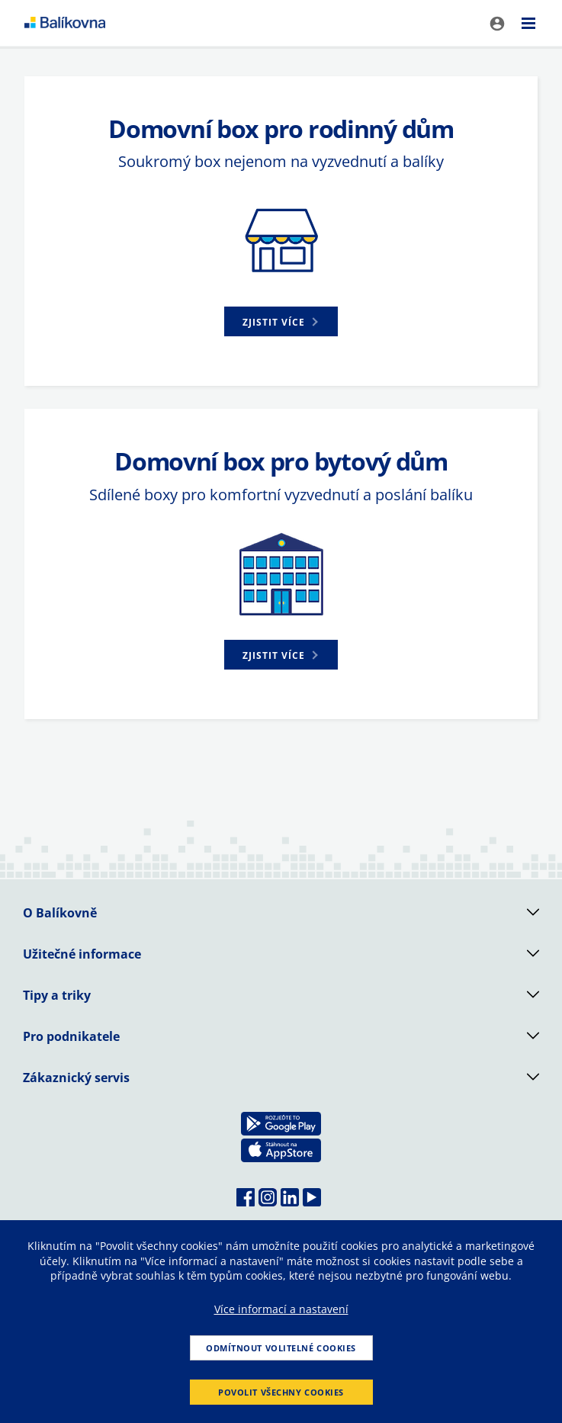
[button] (281, 321)
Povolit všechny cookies (281, 1392)
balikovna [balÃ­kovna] (64, 23)
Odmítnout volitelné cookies (281, 1348)
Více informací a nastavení (281, 1309)
